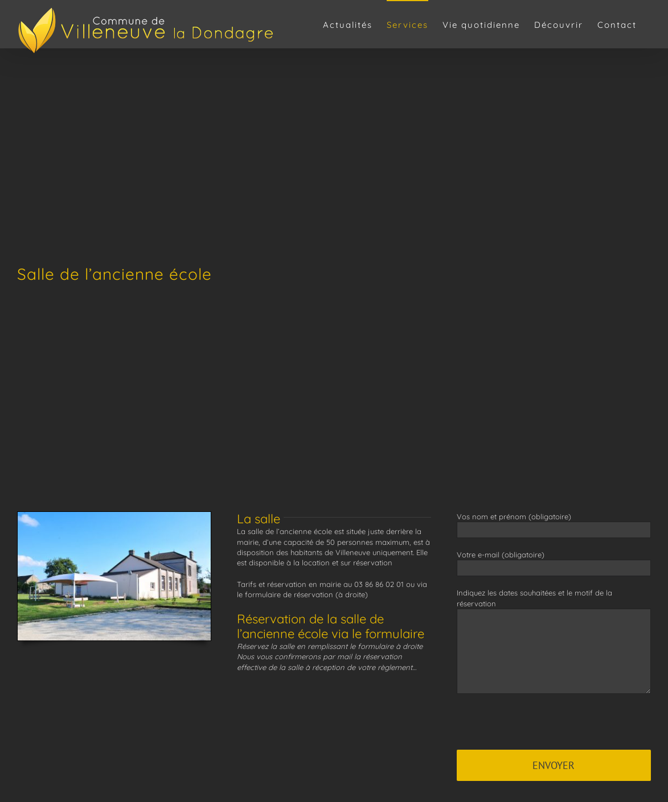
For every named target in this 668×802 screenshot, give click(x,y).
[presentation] (543, 727)
